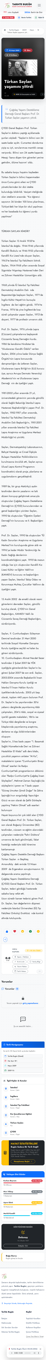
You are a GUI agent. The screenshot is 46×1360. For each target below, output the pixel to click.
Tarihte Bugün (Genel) (14, 1056)
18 (38, 30)
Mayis (32, 30)
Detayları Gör (23, 1246)
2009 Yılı (9, 1070)
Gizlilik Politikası (33, 1323)
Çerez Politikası (32, 1332)
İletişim (4, 1318)
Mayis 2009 (10, 1065)
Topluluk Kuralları (33, 1318)
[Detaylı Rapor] (40, 971)
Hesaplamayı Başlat (23, 1161)
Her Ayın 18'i (11, 1061)
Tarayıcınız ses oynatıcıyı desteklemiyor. (25, 1353)
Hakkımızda (6, 1323)
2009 (24, 30)
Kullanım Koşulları (33, 1327)
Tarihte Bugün (14, 30)
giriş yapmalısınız (31, 1003)
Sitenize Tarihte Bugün (10, 1332)
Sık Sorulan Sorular (9, 1327)
